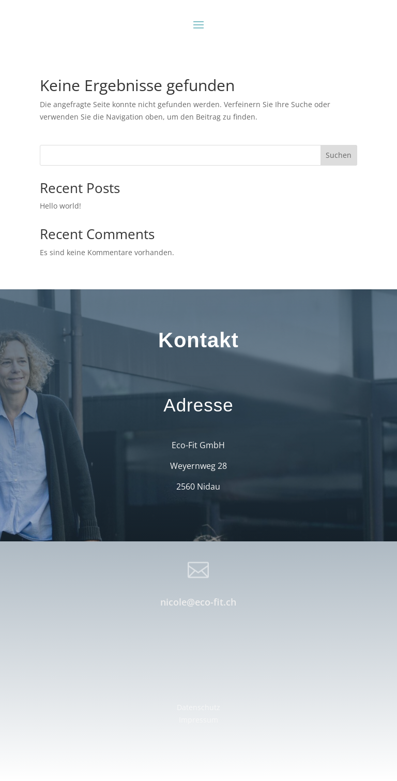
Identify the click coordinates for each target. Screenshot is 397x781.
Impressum (198, 720)
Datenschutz (198, 707)
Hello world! (60, 206)
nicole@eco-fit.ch (198, 602)
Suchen (339, 155)
